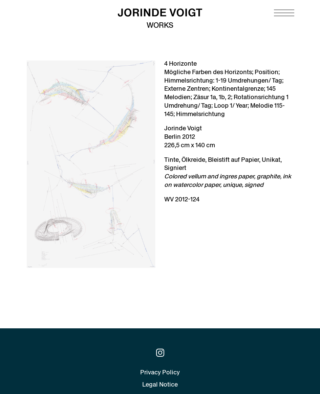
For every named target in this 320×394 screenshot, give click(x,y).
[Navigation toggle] (284, 13)
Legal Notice (160, 384)
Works (160, 25)
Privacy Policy (160, 372)
